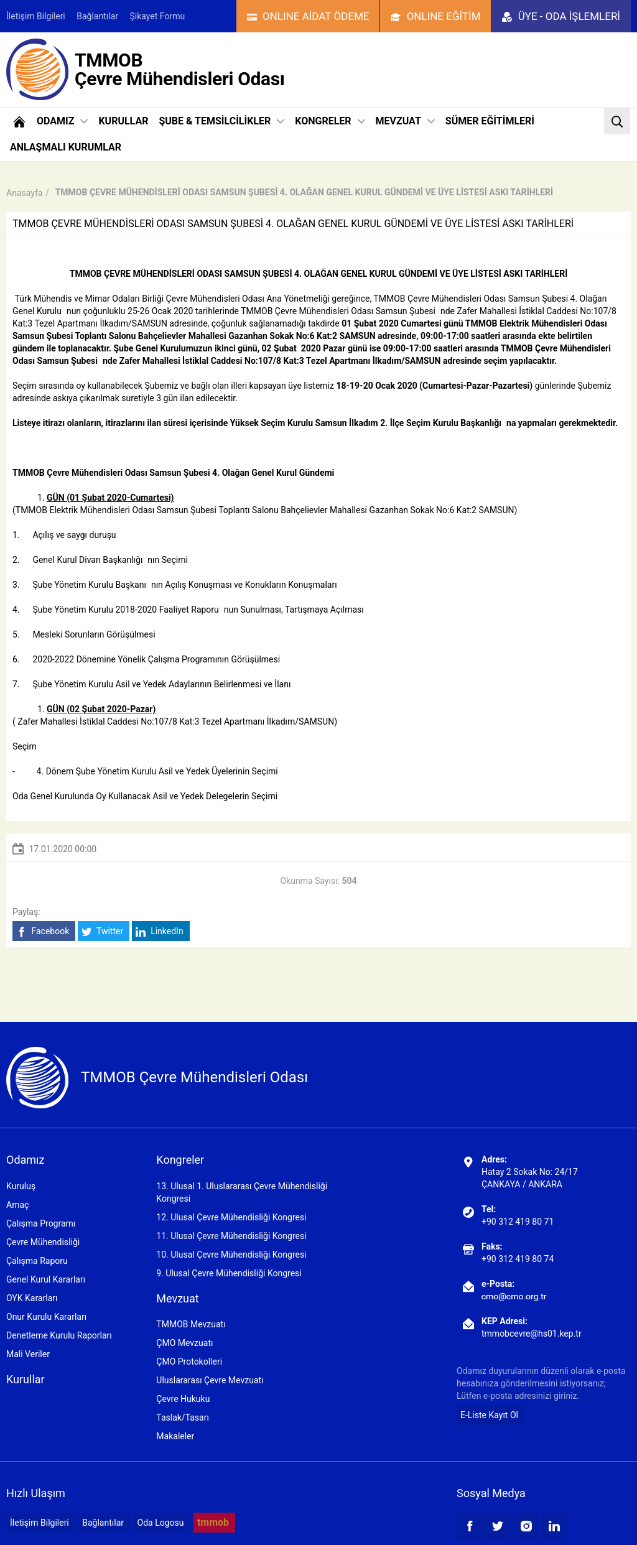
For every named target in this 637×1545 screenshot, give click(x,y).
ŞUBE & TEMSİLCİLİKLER (221, 121)
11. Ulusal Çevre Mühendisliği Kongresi (231, 1236)
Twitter (102, 931)
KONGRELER (330, 121)
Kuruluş (20, 1186)
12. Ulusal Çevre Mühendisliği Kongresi (231, 1217)
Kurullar (25, 1379)
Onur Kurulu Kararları (46, 1317)
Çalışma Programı (40, 1223)
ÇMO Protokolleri (189, 1361)
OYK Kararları (31, 1298)
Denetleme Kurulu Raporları (59, 1335)
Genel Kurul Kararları (45, 1279)
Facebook (42, 931)
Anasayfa (24, 193)
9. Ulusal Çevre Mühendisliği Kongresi (228, 1273)
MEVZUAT (405, 121)
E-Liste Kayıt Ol (489, 1415)
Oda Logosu (160, 1523)
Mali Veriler (28, 1354)
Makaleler (175, 1436)
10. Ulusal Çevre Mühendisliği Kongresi (231, 1255)
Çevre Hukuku (183, 1399)
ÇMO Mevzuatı (184, 1343)
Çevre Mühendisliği (43, 1242)
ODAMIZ (62, 121)
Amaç (17, 1205)
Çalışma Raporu (37, 1261)
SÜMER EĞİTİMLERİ (489, 121)
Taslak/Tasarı (182, 1417)
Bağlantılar (97, 16)
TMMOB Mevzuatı (190, 1324)
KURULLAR (123, 121)
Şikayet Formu (157, 16)
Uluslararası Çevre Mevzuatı (209, 1380)
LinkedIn (160, 931)
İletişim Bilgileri (35, 16)
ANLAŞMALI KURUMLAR (65, 147)
